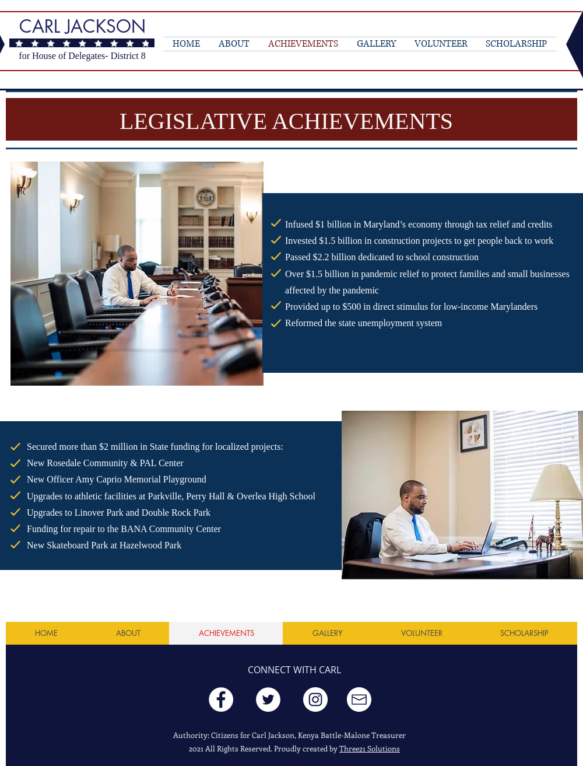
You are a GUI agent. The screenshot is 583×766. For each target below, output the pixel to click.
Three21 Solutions (369, 748)
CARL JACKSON (82, 26)
